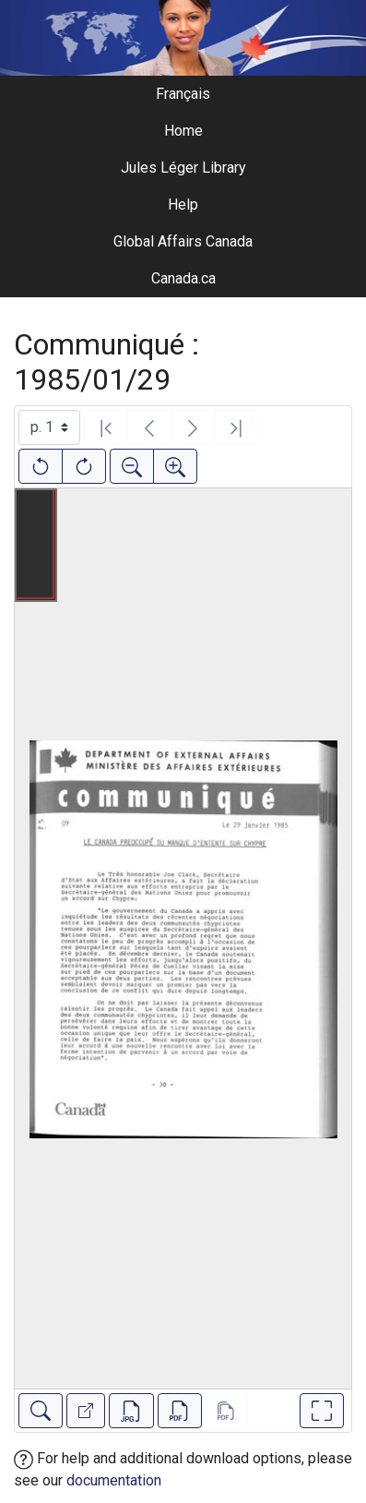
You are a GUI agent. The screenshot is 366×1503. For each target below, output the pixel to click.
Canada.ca (183, 278)
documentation (113, 1480)
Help (183, 204)
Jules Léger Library (183, 167)
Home (183, 130)
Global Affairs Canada (183, 241)
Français (183, 93)
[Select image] (49, 427)
